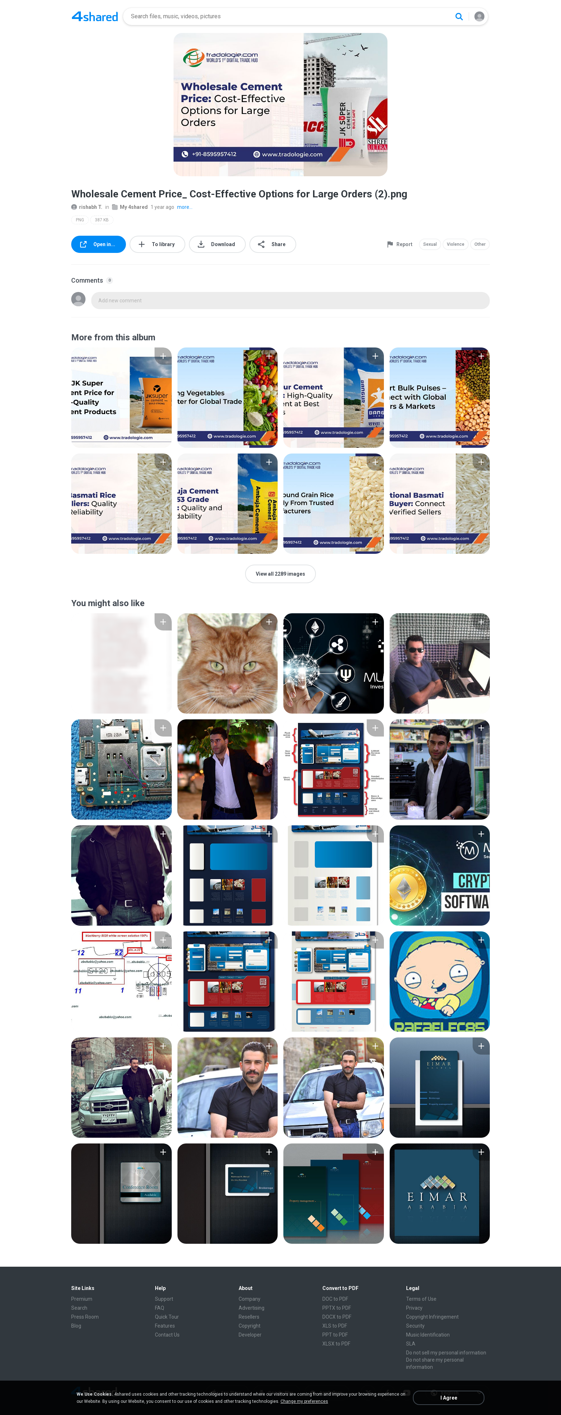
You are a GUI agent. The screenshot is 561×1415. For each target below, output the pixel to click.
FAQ (159, 1308)
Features (165, 1326)
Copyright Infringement (432, 1317)
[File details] (121, 397)
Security (415, 1326)
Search (79, 1308)
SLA (410, 1344)
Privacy (414, 1308)
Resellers (249, 1317)
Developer (250, 1335)
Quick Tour (167, 1317)
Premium (81, 1299)
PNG (80, 219)
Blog (76, 1326)
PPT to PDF (335, 1335)
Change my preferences (304, 1401)
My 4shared (130, 207)
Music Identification (428, 1335)
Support (164, 1299)
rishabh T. (86, 207)
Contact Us (167, 1335)
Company (249, 1299)
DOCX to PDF (336, 1317)
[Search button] (459, 16)
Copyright (249, 1326)
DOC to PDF (335, 1299)
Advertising (251, 1308)
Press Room (85, 1317)
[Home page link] (95, 16)
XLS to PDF (334, 1326)
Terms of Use (421, 1299)
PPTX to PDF (336, 1308)
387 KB (102, 219)
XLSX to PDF (336, 1344)
